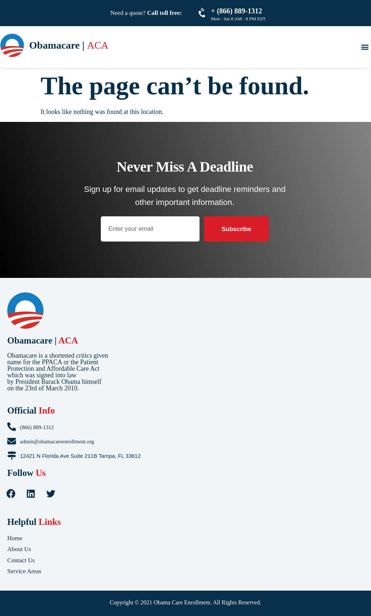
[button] (365, 47)
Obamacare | (42, 340)
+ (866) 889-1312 (236, 11)
